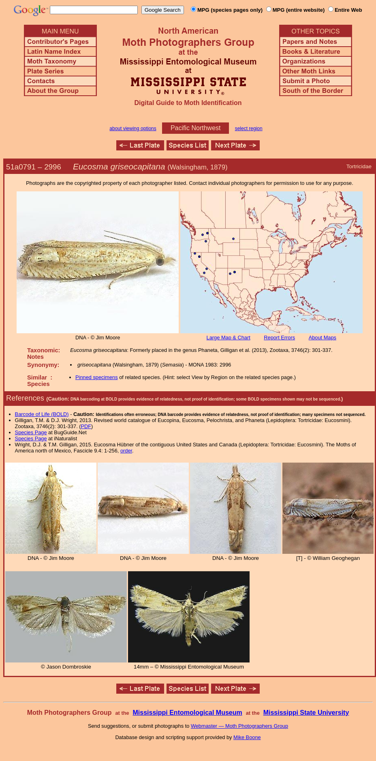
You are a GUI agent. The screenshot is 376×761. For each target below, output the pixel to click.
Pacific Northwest (196, 127)
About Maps (322, 337)
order (126, 451)
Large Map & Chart (228, 337)
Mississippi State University (306, 712)
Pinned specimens (96, 377)
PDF (86, 426)
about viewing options (132, 128)
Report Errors (279, 337)
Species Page (31, 432)
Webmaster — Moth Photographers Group (239, 726)
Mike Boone (247, 737)
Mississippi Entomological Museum (187, 712)
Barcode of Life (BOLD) (42, 414)
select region (249, 128)
